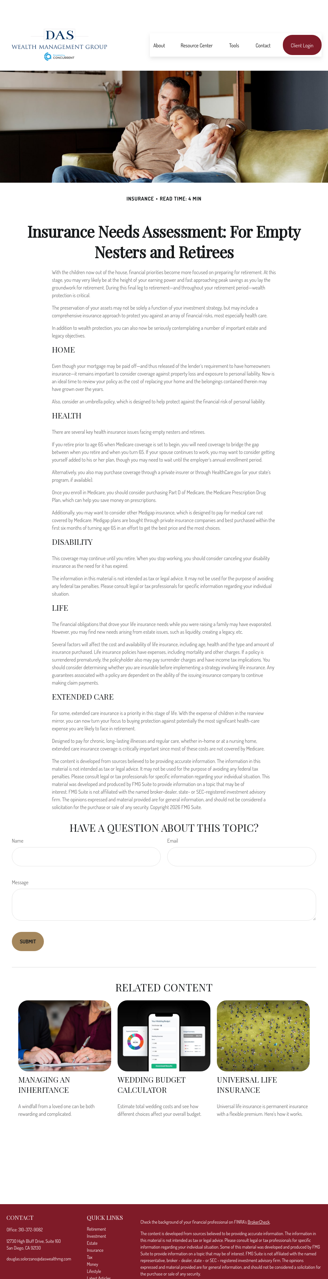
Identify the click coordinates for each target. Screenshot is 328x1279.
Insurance (95, 1231)
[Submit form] (28, 922)
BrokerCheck (258, 1202)
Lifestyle (94, 1252)
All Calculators (99, 1273)
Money (92, 1245)
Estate (92, 1224)
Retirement (96, 1209)
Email (172, 821)
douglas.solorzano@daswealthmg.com (38, 1239)
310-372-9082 (30, 1210)
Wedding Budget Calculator (151, 1065)
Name (17, 821)
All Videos (95, 1266)
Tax (89, 1238)
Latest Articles (99, 1259)
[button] (159, 26)
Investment (96, 1216)
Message (20, 863)
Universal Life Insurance (247, 1065)
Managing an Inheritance (44, 1065)
